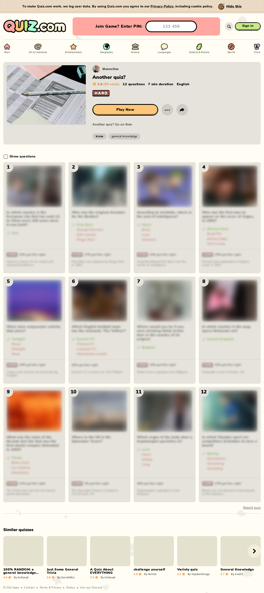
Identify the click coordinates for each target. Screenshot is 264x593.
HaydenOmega (199, 574)
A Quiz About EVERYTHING (101, 571)
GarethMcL (66, 577)
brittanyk (21, 577)
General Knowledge (237, 569)
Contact (29, 587)
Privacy (56, 587)
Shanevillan (110, 69)
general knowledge (124, 136)
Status (70, 587)
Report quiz (252, 507)
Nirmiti (150, 574)
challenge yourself (149, 569)
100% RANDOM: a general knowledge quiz (19, 573)
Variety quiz (187, 569)
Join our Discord (91, 587)
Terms (44, 587)
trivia (99, 136)
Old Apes (12, 587)
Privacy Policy (162, 6)
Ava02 (237, 574)
